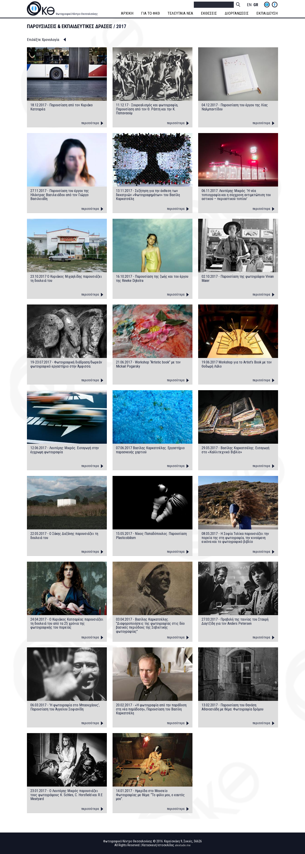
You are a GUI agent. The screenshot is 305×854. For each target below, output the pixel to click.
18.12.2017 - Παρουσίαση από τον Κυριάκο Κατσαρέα (61, 107)
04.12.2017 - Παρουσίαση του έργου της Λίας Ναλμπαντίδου (235, 107)
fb (274, 4)
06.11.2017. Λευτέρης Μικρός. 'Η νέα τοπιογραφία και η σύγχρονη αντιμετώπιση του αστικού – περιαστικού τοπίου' (236, 195)
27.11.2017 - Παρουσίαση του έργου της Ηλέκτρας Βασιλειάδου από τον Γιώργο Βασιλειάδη (59, 195)
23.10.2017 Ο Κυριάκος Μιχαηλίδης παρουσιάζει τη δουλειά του (66, 279)
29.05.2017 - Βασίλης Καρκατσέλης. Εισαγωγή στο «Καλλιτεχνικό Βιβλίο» (235, 450)
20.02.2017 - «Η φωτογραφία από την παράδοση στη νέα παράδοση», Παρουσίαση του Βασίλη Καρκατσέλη (151, 709)
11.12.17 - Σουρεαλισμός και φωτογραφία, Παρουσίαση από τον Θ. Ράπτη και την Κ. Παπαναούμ (147, 109)
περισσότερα (90, 123)
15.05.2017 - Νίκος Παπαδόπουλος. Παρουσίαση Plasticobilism (151, 536)
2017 (121, 26)
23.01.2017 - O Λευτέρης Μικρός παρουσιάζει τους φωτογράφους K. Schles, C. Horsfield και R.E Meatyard (66, 795)
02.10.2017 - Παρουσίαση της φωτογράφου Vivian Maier (238, 279)
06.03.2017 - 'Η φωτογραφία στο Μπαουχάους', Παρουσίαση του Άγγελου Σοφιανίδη (65, 707)
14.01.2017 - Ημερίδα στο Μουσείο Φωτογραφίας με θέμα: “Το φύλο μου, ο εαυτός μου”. (150, 795)
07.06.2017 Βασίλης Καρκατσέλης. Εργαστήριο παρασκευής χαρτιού (150, 450)
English (249, 5)
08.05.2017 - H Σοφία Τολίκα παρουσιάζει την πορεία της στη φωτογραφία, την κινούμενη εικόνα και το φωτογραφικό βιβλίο (235, 538)
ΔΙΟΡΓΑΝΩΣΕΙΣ (237, 13)
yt (266, 4)
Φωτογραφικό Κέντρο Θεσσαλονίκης (77, 14)
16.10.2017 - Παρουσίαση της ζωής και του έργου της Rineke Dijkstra (152, 279)
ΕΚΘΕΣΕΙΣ (209, 13)
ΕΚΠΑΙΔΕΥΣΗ (267, 13)
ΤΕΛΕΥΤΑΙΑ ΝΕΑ (181, 13)
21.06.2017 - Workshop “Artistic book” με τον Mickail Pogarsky (148, 364)
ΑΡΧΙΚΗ (127, 13)
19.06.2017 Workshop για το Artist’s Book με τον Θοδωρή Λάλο (237, 364)
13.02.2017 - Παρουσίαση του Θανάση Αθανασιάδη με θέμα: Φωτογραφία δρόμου (232, 707)
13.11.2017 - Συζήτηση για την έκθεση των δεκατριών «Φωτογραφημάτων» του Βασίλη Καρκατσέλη (148, 195)
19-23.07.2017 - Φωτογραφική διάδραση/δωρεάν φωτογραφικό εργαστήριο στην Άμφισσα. (66, 364)
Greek (255, 5)
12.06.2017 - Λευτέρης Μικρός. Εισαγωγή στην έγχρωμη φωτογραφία (64, 450)
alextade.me (183, 845)
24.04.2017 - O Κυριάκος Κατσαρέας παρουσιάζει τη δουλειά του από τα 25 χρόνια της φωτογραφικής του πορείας (66, 623)
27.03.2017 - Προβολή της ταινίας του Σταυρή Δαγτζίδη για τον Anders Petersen (235, 621)
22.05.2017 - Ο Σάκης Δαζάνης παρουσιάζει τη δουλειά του (64, 536)
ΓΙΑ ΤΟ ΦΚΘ (151, 13)
